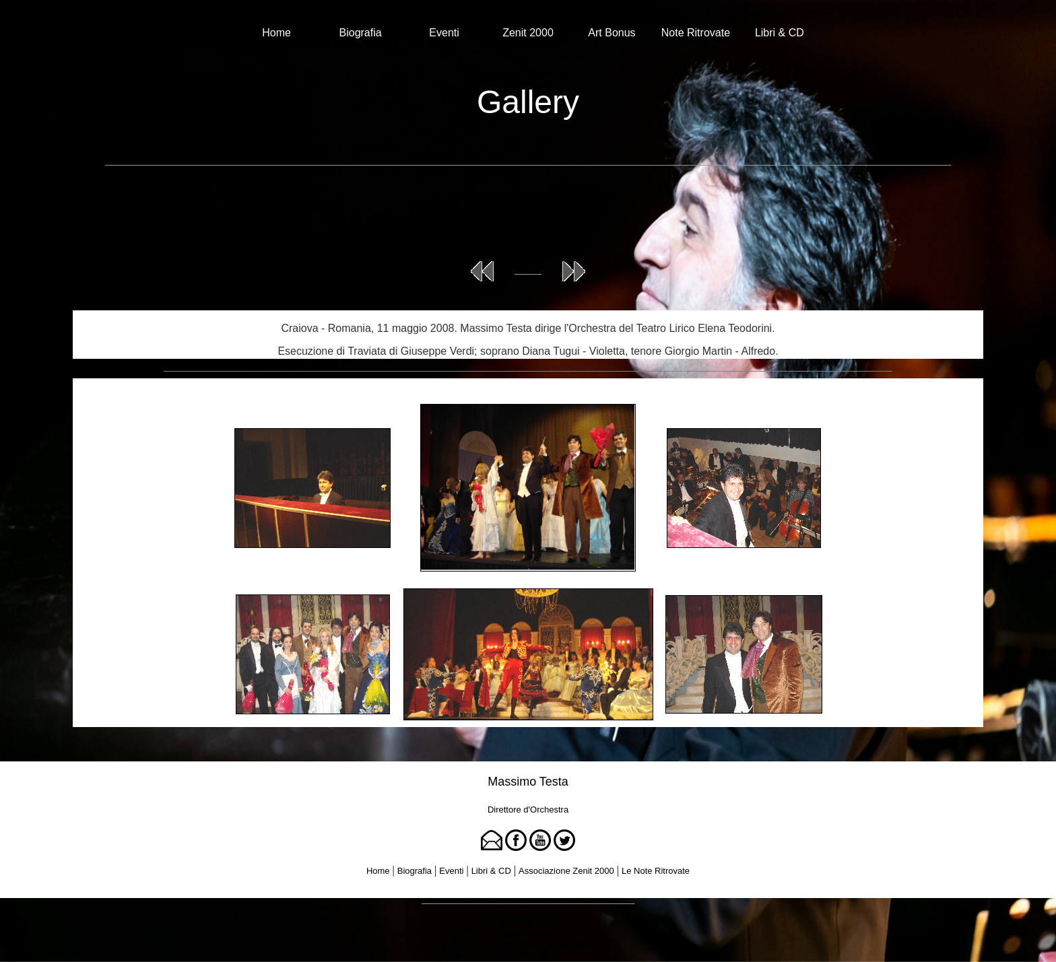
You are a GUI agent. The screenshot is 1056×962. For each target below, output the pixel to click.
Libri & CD (779, 32)
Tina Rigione (554, 922)
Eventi (444, 32)
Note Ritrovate (695, 32)
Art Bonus (611, 32)
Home (276, 32)
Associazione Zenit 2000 (566, 871)
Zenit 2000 (528, 32)
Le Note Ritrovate (656, 871)
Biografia (360, 32)
